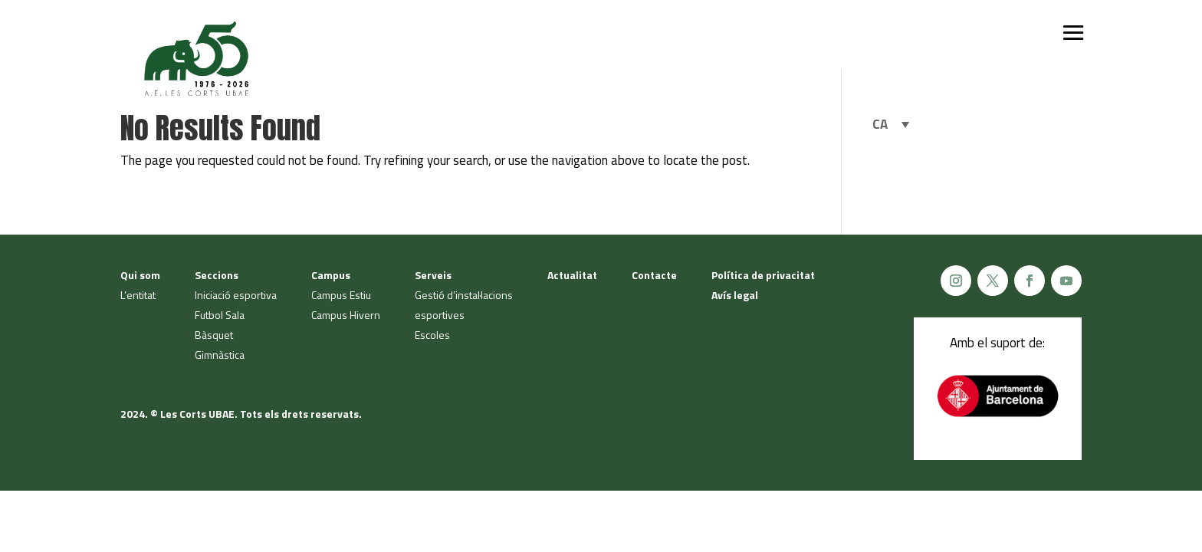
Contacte (654, 275)
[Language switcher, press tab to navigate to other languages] (891, 124)
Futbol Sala (220, 315)
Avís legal (734, 295)
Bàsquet (214, 335)
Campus (330, 275)
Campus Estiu (341, 295)
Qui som (140, 275)
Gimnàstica (220, 355)
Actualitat (572, 275)
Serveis (433, 275)
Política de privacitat (763, 275)
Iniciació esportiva (236, 295)
